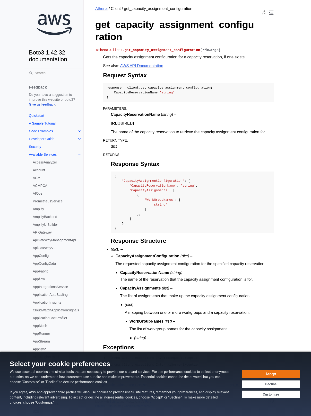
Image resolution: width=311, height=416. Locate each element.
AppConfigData (44, 263)
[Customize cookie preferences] (271, 394)
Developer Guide (41, 139)
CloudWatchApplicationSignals (56, 310)
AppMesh (40, 326)
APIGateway (42, 232)
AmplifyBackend (45, 217)
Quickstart (36, 116)
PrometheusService (47, 201)
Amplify (38, 209)
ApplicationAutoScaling (50, 295)
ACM (36, 178)
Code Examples (41, 131)
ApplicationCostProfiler (50, 318)
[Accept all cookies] (271, 374)
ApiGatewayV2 (44, 248)
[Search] (54, 73)
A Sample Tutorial (42, 123)
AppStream (41, 341)
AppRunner (41, 333)
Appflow (39, 279)
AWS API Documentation (141, 66)
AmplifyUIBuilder (45, 224)
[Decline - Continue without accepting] (271, 384)
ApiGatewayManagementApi (54, 240)
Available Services (43, 154)
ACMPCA (40, 186)
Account (39, 170)
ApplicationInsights (47, 302)
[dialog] (155, 384)
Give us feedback (42, 104)
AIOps (37, 193)
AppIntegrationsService (50, 287)
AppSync (39, 349)
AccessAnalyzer (45, 162)
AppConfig (41, 256)
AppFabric (40, 271)
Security (35, 147)
